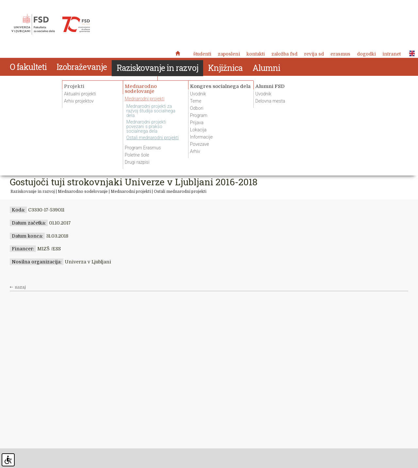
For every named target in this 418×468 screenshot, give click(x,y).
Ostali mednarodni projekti (180, 191)
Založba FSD (284, 54)
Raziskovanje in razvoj (32, 191)
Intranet (391, 54)
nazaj (20, 287)
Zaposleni (229, 54)
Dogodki (366, 54)
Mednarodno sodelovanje (83, 191)
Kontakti (256, 54)
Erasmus (340, 54)
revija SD (314, 54)
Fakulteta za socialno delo (50, 24)
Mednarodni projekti (131, 191)
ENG (410, 53)
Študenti (202, 54)
